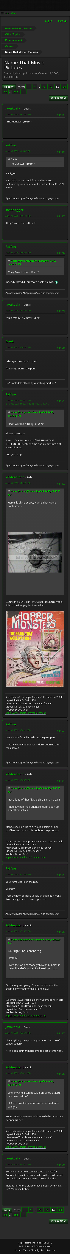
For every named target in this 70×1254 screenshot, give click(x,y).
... (39, 87)
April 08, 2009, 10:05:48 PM (18, 252)
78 (43, 87)
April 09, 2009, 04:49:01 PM (18, 483)
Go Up (7, 1210)
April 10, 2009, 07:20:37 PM (18, 1164)
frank (9, 341)
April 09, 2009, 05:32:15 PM (18, 1032)
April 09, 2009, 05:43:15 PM (18, 1073)
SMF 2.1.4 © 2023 (26, 1246)
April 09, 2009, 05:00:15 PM (18, 730)
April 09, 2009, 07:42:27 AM (18, 400)
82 (5, 91)
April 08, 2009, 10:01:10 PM (18, 215)
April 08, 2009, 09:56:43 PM (18, 151)
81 (64, 87)
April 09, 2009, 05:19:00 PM (18, 874)
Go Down (9, 87)
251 (16, 91)
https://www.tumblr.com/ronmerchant (25, 712)
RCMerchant (14, 477)
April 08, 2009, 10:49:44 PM (18, 310)
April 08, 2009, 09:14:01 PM (18, 114)
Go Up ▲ (47, 1242)
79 (50, 87)
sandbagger (14, 210)
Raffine (10, 145)
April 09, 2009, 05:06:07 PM (18, 780)
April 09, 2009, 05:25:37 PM (18, 931)
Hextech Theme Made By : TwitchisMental (35, 1250)
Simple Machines (44, 1246)
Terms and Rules (33, 1242)
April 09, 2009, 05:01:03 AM (18, 347)
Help (20, 1242)
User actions (58, 98)
